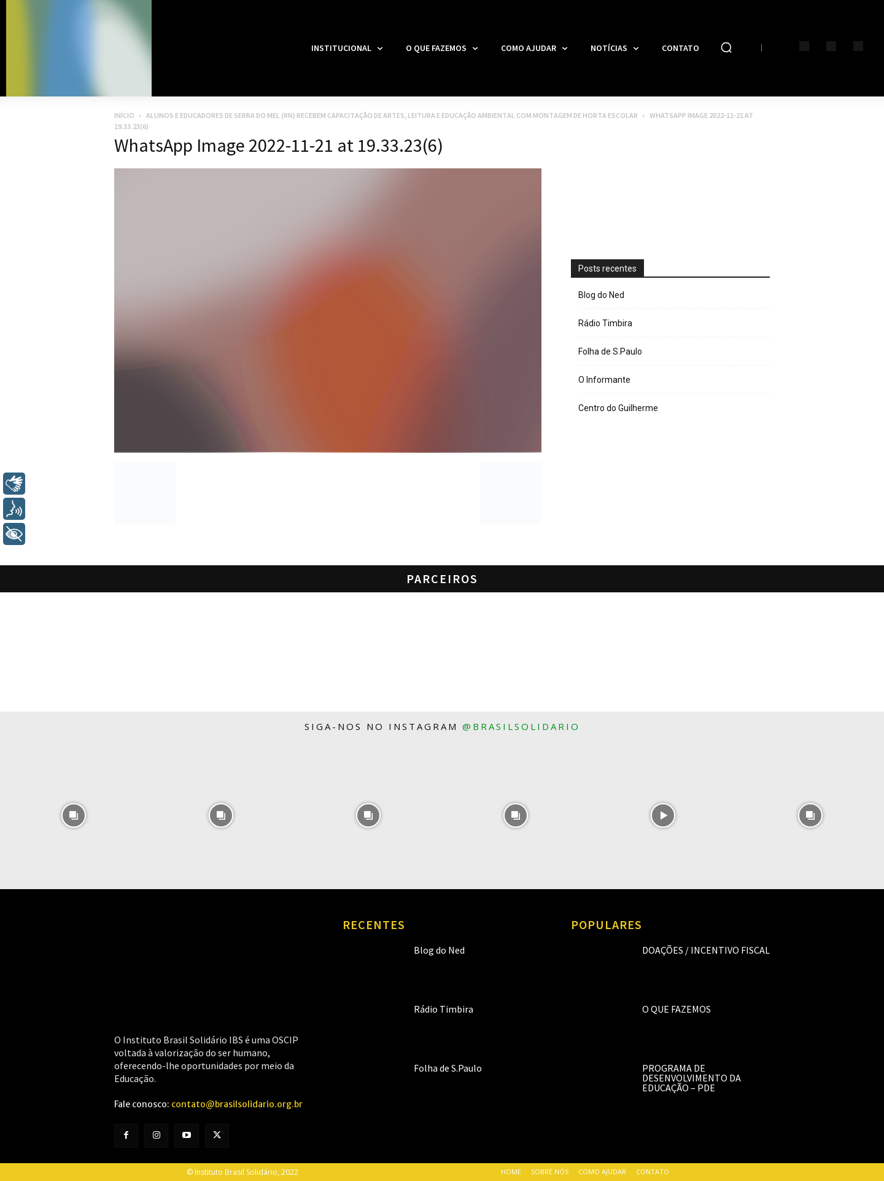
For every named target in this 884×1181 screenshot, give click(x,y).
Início (124, 115)
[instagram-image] (73, 815)
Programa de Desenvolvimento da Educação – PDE (691, 1078)
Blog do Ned (601, 295)
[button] (726, 47)
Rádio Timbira (605, 323)
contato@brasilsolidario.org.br (237, 1104)
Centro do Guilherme (618, 408)
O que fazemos (676, 1009)
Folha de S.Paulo (610, 351)
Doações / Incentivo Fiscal (706, 950)
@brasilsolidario (521, 726)
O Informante (604, 380)
